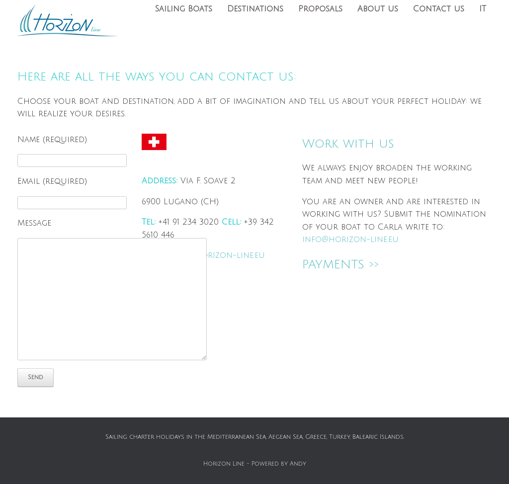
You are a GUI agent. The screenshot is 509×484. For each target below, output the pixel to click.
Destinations (255, 8)
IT (482, 8)
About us (377, 8)
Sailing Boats (183, 8)
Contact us (438, 8)
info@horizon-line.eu (217, 255)
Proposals (320, 8)
